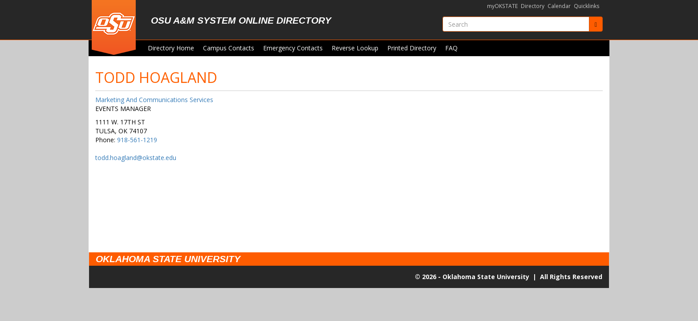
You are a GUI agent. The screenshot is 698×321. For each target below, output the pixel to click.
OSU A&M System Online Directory (241, 20)
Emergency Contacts (293, 48)
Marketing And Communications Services (154, 99)
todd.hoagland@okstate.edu (135, 157)
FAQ (451, 48)
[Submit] (596, 24)
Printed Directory (411, 48)
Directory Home (171, 48)
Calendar (559, 6)
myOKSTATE (502, 6)
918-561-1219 (137, 140)
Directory (532, 6)
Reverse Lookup (355, 48)
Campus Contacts (228, 48)
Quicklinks (587, 6)
